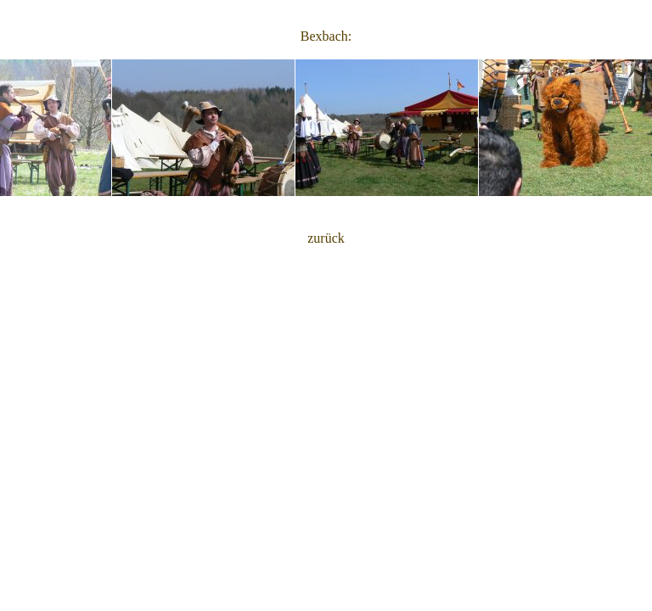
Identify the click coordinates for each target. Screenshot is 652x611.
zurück (326, 238)
